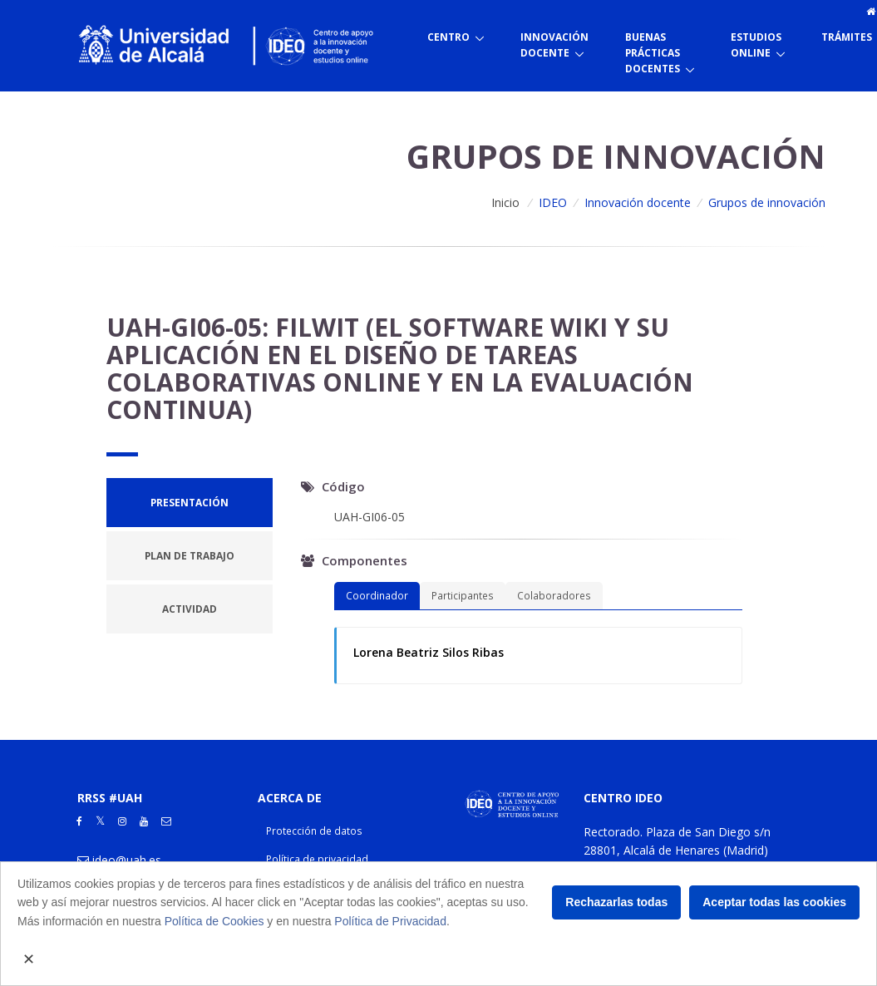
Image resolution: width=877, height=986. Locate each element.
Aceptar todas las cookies (774, 902)
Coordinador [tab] (377, 595)
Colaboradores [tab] (554, 595)
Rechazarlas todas (616, 902)
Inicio (505, 202)
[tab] (189, 502)
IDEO (553, 202)
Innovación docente (637, 202)
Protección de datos (314, 831)
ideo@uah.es (126, 860)
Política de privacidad (317, 859)
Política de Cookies (214, 921)
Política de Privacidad (390, 921)
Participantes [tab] (462, 595)
